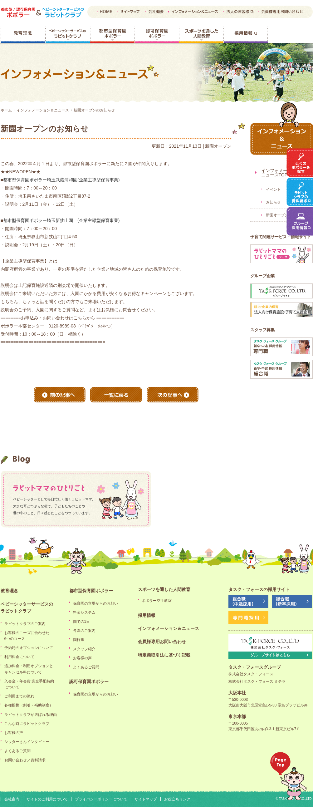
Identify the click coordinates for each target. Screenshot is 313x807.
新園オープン (277, 215)
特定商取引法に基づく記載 (164, 654)
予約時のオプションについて (28, 648)
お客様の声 (13, 733)
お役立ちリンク (177, 799)
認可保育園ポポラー (156, 35)
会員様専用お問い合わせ (162, 641)
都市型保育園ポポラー (112, 35)
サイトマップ (145, 799)
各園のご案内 (84, 630)
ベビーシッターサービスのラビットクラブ (67, 35)
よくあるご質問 (17, 751)
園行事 (78, 639)
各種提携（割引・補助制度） (28, 705)
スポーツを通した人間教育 (201, 35)
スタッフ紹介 (84, 649)
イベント (273, 189)
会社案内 (11, 799)
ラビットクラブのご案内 (25, 624)
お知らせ (273, 202)
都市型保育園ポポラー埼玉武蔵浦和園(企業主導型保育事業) (61, 179)
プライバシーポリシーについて (101, 799)
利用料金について (19, 657)
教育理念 (23, 35)
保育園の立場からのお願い (95, 603)
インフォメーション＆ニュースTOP (283, 172)
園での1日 (81, 621)
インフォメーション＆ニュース (43, 110)
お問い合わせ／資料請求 (25, 760)
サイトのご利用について (47, 799)
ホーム (6, 110)
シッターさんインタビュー (26, 742)
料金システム (84, 612)
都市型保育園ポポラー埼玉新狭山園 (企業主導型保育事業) (61, 220)
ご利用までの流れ (19, 696)
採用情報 (245, 35)
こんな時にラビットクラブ (26, 723)
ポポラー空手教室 (157, 600)
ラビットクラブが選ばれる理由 (30, 714)
